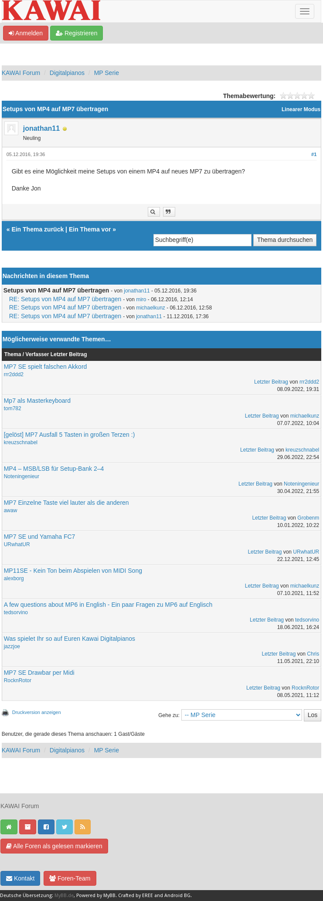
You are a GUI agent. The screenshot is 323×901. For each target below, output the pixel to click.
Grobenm (308, 518)
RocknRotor (17, 680)
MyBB (109, 895)
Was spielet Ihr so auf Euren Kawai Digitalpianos (69, 638)
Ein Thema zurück (37, 229)
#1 (313, 154)
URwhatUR (17, 544)
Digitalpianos (67, 72)
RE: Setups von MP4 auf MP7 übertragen (65, 299)
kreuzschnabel (20, 442)
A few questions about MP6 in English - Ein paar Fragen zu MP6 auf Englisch (108, 604)
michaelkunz (150, 308)
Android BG (177, 895)
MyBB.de (64, 895)
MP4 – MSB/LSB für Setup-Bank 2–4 (54, 468)
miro (141, 299)
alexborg (14, 578)
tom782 (12, 408)
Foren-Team (69, 878)
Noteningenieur (21, 476)
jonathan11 (41, 128)
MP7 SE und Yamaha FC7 (39, 536)
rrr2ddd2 (14, 374)
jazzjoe (12, 646)
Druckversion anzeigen (36, 712)
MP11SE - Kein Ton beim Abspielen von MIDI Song (73, 570)
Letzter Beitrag (271, 382)
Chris (313, 654)
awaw (10, 510)
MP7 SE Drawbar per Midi (39, 672)
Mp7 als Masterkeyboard (37, 400)
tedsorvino (16, 612)
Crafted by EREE (135, 895)
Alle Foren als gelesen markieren (54, 846)
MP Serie (106, 72)
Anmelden (26, 33)
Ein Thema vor (90, 229)
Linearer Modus (301, 109)
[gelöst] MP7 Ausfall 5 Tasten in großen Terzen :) (69, 434)
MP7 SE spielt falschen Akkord (45, 366)
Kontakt (20, 878)
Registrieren (76, 33)
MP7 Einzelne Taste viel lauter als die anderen (66, 502)
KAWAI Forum (21, 72)
